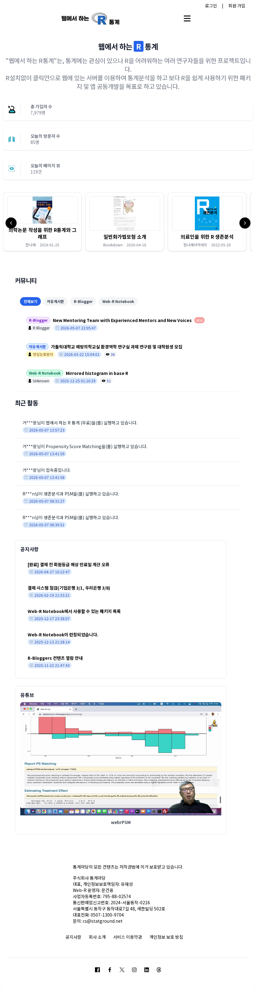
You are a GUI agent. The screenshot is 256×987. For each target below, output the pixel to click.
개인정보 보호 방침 (166, 937)
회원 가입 (236, 5)
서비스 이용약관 (127, 937)
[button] (42, 221)
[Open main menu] (187, 18)
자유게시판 (55, 301)
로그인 (211, 5)
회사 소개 (97, 937)
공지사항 (73, 937)
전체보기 (30, 301)
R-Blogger (83, 301)
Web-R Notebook (118, 301)
